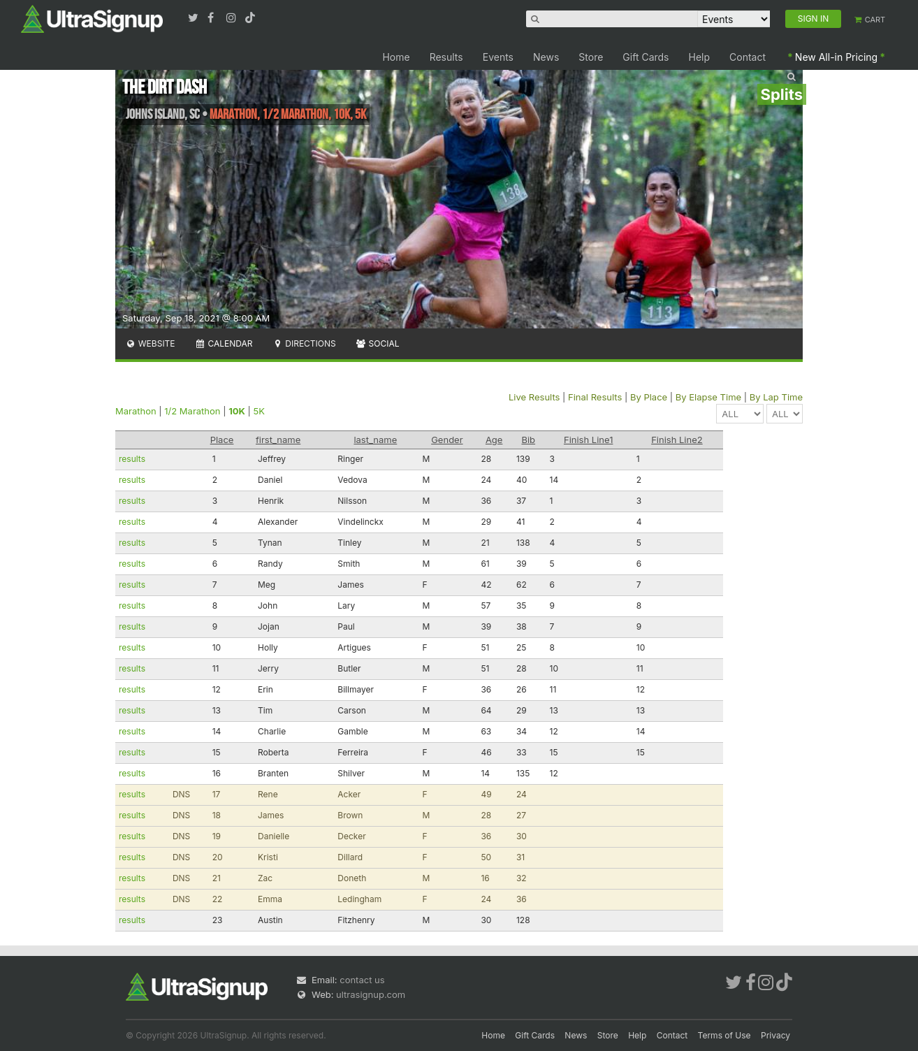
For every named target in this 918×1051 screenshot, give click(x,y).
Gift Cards (645, 57)
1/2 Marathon (192, 410)
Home (395, 57)
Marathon (135, 410)
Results (446, 57)
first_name (278, 439)
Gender (446, 439)
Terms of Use (724, 1035)
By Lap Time (776, 397)
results (132, 459)
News (546, 57)
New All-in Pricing (836, 57)
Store (590, 57)
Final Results (595, 397)
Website (150, 343)
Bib (528, 439)
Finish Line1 (588, 439)
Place (222, 439)
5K (259, 410)
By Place (648, 397)
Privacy (775, 1035)
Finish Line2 (677, 439)
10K (236, 410)
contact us (362, 979)
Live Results (534, 397)
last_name (375, 439)
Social (378, 343)
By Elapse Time (708, 397)
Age (494, 439)
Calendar (224, 343)
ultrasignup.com (370, 994)
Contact (747, 57)
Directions (303, 343)
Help (700, 57)
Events (498, 57)
